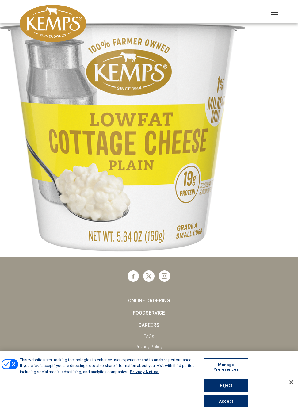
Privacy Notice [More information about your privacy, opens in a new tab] (144, 374)
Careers (148, 325)
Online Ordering (149, 301)
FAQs (149, 336)
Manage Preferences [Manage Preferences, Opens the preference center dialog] (226, 369)
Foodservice (149, 313)
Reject (226, 387)
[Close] (291, 384)
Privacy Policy (148, 346)
